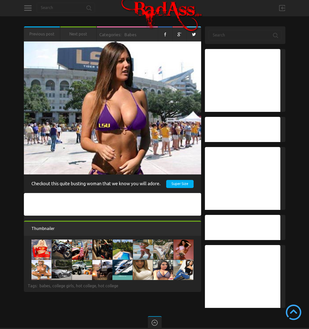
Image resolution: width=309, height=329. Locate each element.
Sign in (282, 8)
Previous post (41, 34)
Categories (28, 8)
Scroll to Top (293, 312)
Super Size (179, 184)
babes (44, 286)
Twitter (194, 33)
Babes (130, 34)
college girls (63, 286)
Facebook (165, 33)
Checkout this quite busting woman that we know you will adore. (95, 183)
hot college (86, 286)
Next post (78, 34)
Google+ (179, 33)
